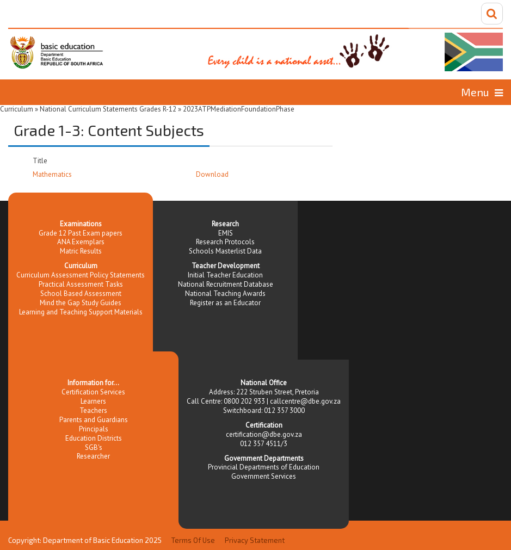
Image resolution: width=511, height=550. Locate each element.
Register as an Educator (225, 302)
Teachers (93, 410)
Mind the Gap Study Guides (80, 302)
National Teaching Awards (225, 293)
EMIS (225, 233)
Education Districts (93, 438)
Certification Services (93, 392)
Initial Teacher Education (225, 275)
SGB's (93, 447)
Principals (93, 429)
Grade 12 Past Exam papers (80, 233)
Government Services (263, 476)
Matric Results (81, 251)
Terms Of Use (193, 540)
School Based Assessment (80, 293)
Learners (93, 401)
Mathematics (52, 174)
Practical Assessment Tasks (81, 284)
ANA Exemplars (80, 241)
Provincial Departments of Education (263, 467)
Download (212, 174)
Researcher (93, 456)
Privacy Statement (255, 540)
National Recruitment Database (225, 284)
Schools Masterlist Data (225, 251)
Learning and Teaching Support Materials (81, 312)
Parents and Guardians (93, 419)
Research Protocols (225, 241)
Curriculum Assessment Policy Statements (80, 275)
